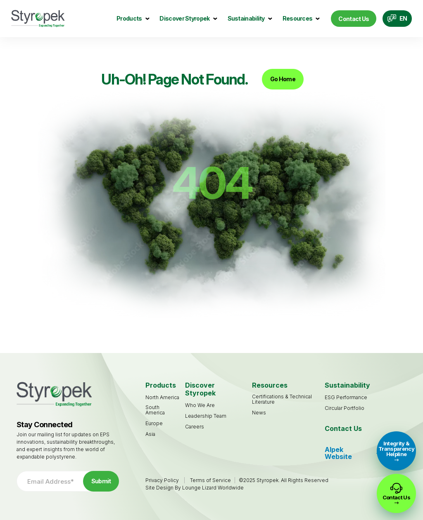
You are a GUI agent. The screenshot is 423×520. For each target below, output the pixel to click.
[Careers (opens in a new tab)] (194, 426)
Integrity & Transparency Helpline (396, 448)
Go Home (282, 78)
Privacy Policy (162, 480)
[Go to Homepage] (38, 19)
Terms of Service (210, 480)
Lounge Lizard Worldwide (213, 488)
